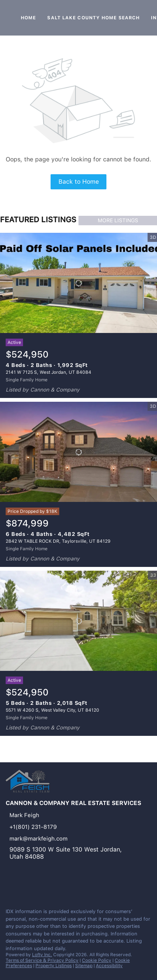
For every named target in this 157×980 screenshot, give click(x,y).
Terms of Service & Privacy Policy (42, 960)
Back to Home (78, 181)
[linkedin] (9, 886)
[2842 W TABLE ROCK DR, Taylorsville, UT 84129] (78, 452)
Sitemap (83, 965)
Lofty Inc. (42, 954)
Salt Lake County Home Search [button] (93, 17)
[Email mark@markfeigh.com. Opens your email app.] (67, 838)
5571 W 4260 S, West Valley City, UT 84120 (52, 710)
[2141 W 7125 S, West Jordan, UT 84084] (78, 283)
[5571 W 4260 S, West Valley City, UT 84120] (78, 621)
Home (28, 17)
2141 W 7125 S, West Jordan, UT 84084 (48, 372)
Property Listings (53, 965)
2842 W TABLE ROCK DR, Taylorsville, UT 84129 (58, 541)
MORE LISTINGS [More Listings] (118, 220)
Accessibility (109, 965)
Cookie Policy (96, 960)
